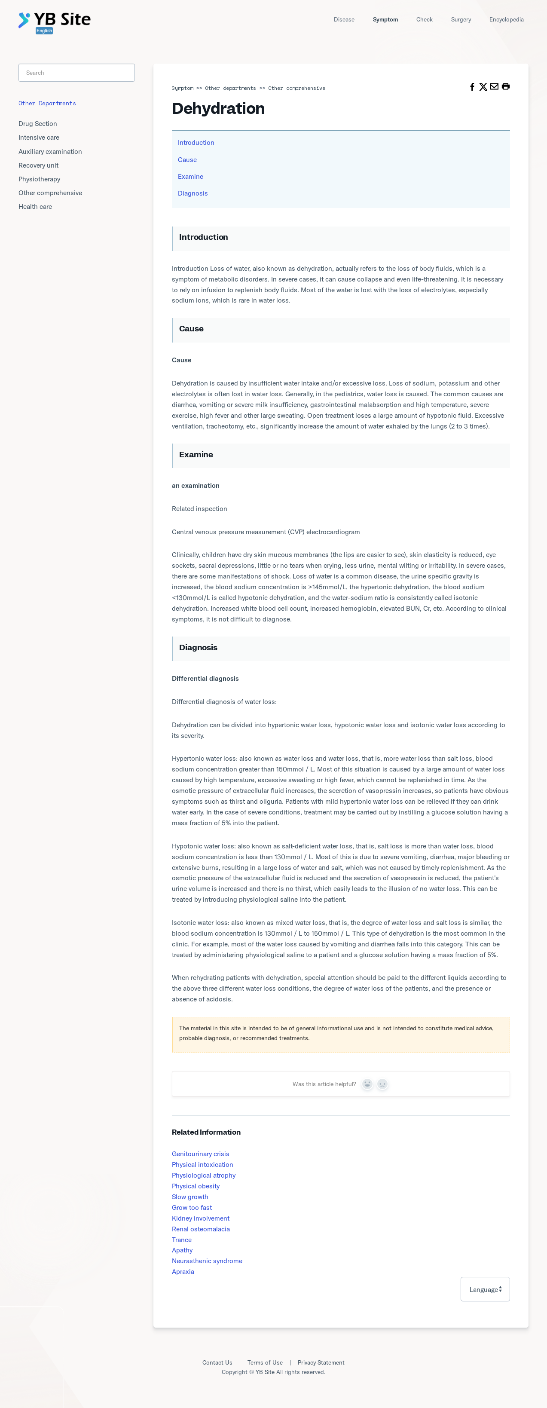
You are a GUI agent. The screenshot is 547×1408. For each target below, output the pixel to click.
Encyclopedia (506, 19)
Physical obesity (196, 1185)
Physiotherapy (39, 178)
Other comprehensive (296, 88)
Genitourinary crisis (200, 1153)
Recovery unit (38, 165)
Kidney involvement (200, 1218)
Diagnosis (193, 193)
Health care (35, 206)
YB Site (265, 1372)
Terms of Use (265, 1362)
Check (424, 19)
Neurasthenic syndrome (207, 1260)
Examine (190, 176)
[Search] (76, 73)
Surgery (461, 19)
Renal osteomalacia (201, 1228)
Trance (182, 1239)
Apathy (182, 1250)
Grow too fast (192, 1207)
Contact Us (217, 1362)
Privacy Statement (321, 1362)
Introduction (196, 142)
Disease (344, 19)
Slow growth (190, 1196)
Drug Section (37, 123)
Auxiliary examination (50, 151)
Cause (187, 159)
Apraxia (183, 1271)
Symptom (385, 19)
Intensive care (38, 137)
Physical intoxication (202, 1164)
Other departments (230, 88)
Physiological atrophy (203, 1175)
